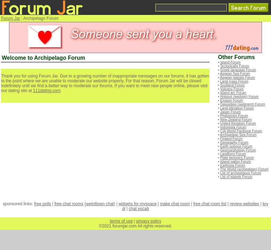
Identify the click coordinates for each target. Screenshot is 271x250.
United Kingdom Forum (238, 123)
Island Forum (230, 62)
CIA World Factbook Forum (241, 131)
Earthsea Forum (232, 165)
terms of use (121, 221)
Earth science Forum (236, 146)
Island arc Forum (233, 93)
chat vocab (139, 208)
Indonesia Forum (233, 127)
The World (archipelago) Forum (244, 169)
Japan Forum (230, 112)
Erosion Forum (231, 100)
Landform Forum (233, 154)
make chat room (175, 203)
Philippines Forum (234, 116)
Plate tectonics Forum (237, 158)
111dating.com (46, 90)
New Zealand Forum (236, 120)
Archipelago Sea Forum (238, 135)
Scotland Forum (232, 85)
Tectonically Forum (234, 66)
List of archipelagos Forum (240, 173)
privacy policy (148, 221)
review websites (244, 203)
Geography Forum (234, 142)
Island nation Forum (235, 162)
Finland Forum (231, 139)
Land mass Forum (234, 81)
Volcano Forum (232, 89)
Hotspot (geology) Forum (239, 97)
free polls (42, 203)
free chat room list (209, 203)
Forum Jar (10, 18)
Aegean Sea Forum (235, 74)
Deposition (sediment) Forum (242, 104)
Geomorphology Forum (238, 150)
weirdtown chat (100, 203)
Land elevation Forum (237, 108)
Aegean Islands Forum (237, 78)
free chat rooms (69, 203)
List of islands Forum (236, 177)
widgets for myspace (137, 203)
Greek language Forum (238, 70)
